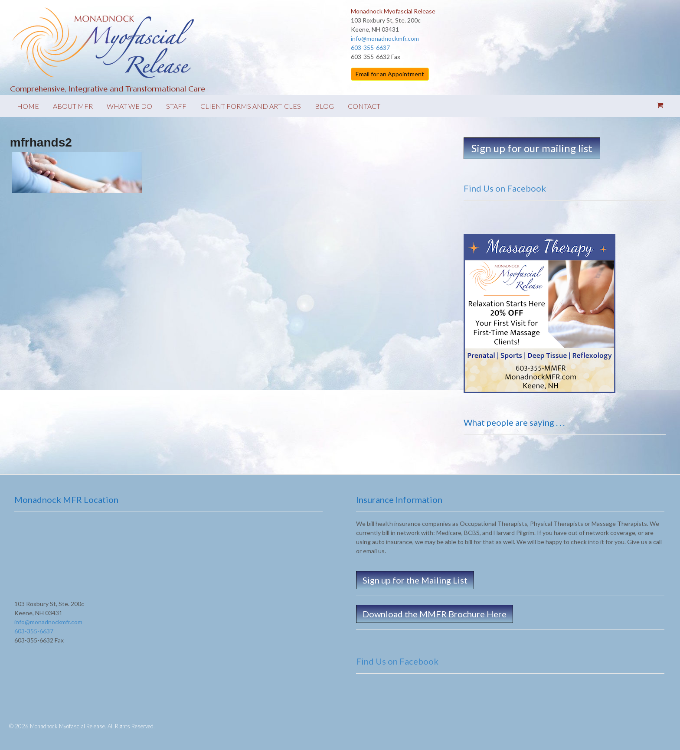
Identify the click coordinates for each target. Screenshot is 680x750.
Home (28, 106)
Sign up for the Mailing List (415, 580)
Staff (176, 106)
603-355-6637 (370, 47)
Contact (364, 106)
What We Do (129, 106)
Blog (324, 106)
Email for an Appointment (390, 74)
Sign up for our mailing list (531, 148)
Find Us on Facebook (505, 188)
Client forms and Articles (250, 106)
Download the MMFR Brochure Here (435, 614)
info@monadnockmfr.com (385, 38)
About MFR (73, 106)
